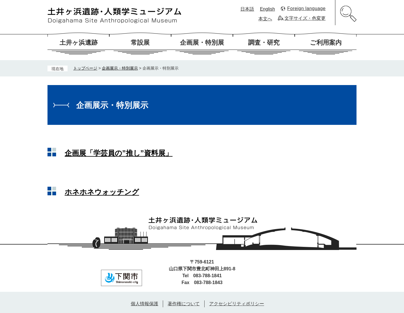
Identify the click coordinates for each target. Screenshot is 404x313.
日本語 (247, 9)
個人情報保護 (144, 303)
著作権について (184, 303)
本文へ (265, 18)
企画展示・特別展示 (120, 68)
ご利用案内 (326, 42)
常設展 (140, 42)
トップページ (85, 68)
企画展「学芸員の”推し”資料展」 (119, 153)
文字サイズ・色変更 (305, 18)
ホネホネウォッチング (102, 192)
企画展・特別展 (202, 42)
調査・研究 (264, 42)
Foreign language (306, 8)
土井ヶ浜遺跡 (79, 42)
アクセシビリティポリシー (236, 303)
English (267, 9)
